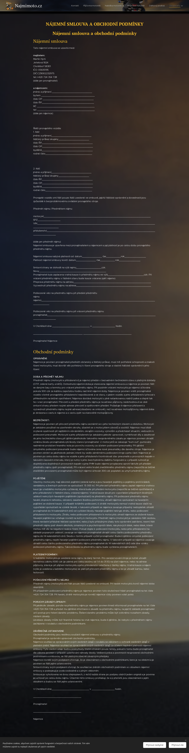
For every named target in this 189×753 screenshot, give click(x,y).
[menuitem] (75, 5)
